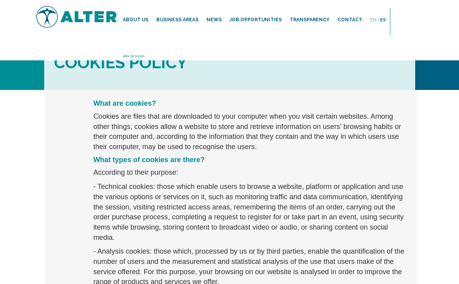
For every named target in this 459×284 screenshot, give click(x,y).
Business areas (177, 19)
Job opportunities (256, 19)
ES (383, 19)
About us (135, 19)
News (214, 19)
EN (374, 19)
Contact (349, 19)
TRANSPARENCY (310, 19)
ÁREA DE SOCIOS (133, 56)
